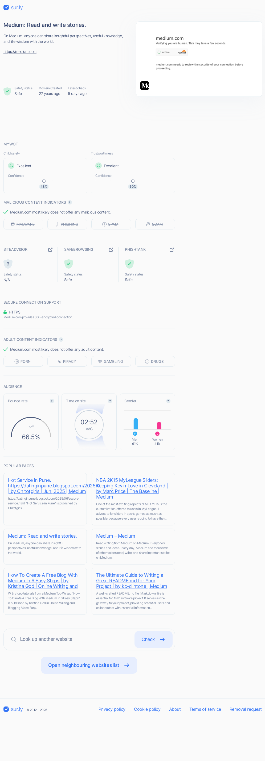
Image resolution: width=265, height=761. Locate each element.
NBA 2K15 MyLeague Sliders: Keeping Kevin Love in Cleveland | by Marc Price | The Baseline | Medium (132, 488)
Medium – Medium (115, 536)
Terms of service (205, 709)
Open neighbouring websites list (89, 665)
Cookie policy (147, 709)
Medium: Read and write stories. (42, 536)
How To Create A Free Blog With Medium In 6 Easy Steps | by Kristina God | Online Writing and (43, 580)
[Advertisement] (132, 119)
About (175, 709)
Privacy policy (112, 709)
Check (153, 639)
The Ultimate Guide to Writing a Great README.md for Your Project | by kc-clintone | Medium (131, 580)
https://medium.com (19, 51)
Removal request (246, 709)
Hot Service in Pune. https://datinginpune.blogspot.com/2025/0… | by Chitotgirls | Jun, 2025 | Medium (56, 485)
